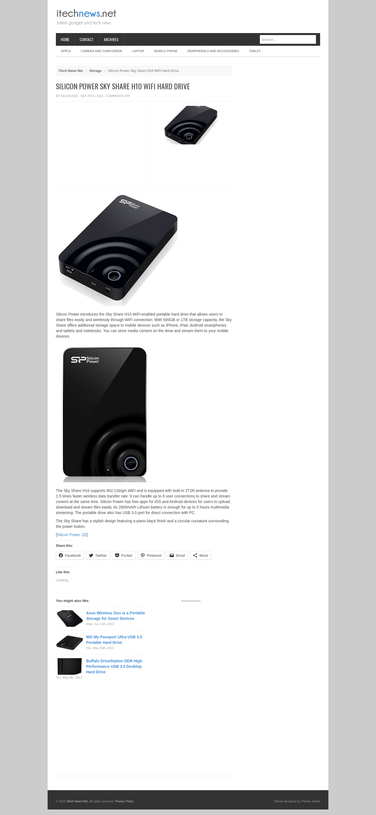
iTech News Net (71, 71)
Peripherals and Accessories (213, 51)
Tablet (255, 51)
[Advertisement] (220, 16)
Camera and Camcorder (101, 51)
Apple (66, 51)
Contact (87, 39)
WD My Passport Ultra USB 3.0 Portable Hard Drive (114, 640)
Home (65, 39)
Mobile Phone (166, 51)
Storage (95, 71)
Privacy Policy (124, 801)
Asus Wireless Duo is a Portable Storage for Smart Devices (115, 616)
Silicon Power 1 (70, 534)
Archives (111, 39)
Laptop (138, 51)
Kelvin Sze (69, 96)
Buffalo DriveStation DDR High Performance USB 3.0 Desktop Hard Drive (114, 666)
